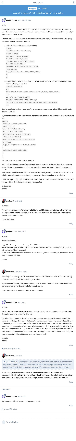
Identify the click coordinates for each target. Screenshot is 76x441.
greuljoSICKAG (11, 362)
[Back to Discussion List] (2, 2)
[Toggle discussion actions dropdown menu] (74, 2)
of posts (38, 2)
